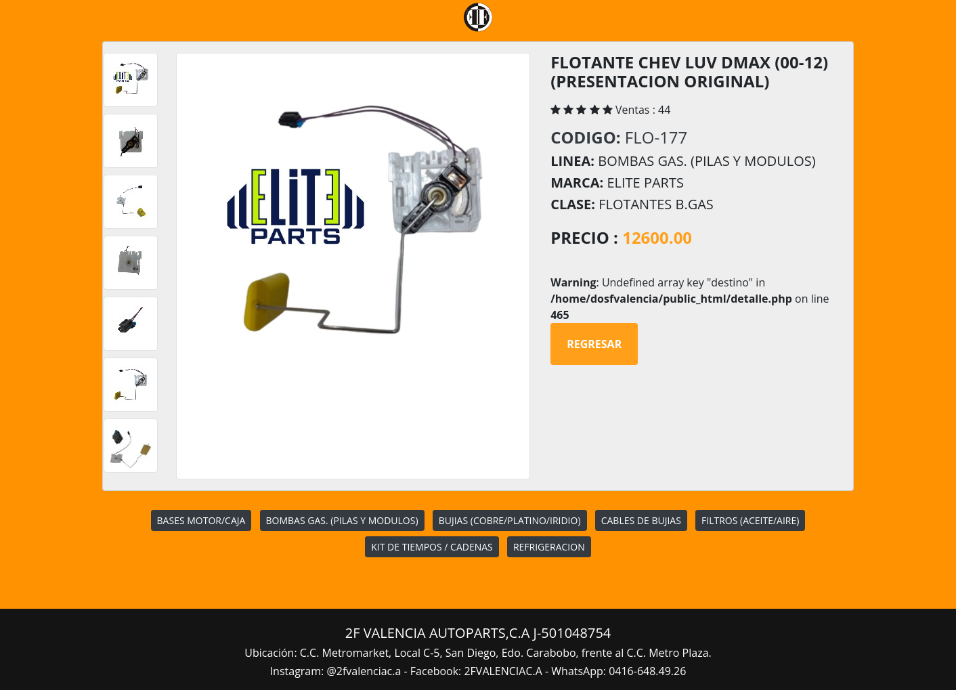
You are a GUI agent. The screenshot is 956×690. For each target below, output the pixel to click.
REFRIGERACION (549, 546)
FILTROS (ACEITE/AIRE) (750, 520)
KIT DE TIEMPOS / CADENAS (431, 546)
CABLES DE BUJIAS (641, 520)
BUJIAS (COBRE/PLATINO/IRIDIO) (510, 520)
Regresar (594, 344)
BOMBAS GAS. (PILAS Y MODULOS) (342, 520)
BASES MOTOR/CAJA (201, 520)
